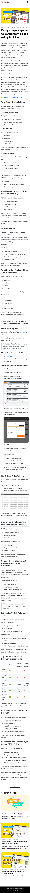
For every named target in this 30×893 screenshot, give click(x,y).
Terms (12, 890)
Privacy (17, 890)
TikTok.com (10, 356)
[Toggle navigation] (27, 2)
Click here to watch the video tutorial (13, 97)
